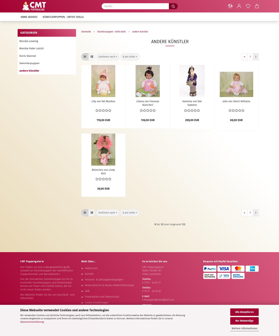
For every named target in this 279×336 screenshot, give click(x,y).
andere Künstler (29, 70)
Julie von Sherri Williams (236, 101)
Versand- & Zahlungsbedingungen (104, 279)
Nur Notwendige (244, 320)
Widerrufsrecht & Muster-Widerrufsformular (109, 285)
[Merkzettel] (248, 6)
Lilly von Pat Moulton (103, 101)
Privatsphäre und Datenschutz (102, 296)
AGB (87, 291)
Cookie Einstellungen (97, 302)
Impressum (91, 268)
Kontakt (89, 273)
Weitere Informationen (244, 328)
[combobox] (108, 56)
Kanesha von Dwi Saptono (192, 103)
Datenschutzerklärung (32, 322)
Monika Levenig (28, 41)
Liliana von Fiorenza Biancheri (147, 103)
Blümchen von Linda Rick (103, 171)
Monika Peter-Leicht (31, 48)
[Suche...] (173, 6)
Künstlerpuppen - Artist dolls (63, 17)
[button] (230, 6)
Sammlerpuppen (29, 63)
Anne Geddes (29, 17)
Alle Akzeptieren (244, 312)
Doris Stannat (27, 56)
